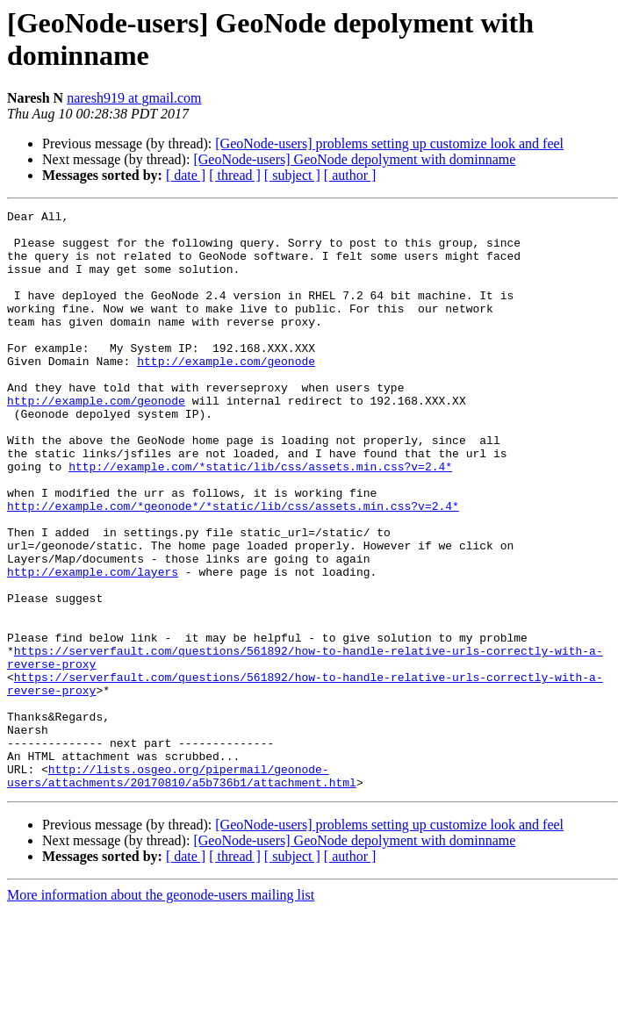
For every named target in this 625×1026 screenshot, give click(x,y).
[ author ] (350, 175)
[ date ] (185, 175)
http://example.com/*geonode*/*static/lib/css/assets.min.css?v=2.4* (233, 566)
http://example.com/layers (92, 645)
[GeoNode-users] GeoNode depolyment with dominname (354, 159)
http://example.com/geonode (226, 392)
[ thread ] (235, 175)
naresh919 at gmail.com (134, 97)
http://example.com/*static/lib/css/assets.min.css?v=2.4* (260, 519)
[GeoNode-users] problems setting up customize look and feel (389, 143)
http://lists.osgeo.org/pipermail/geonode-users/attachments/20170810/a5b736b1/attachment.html (181, 890)
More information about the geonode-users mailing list (160, 1010)
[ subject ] (292, 175)
